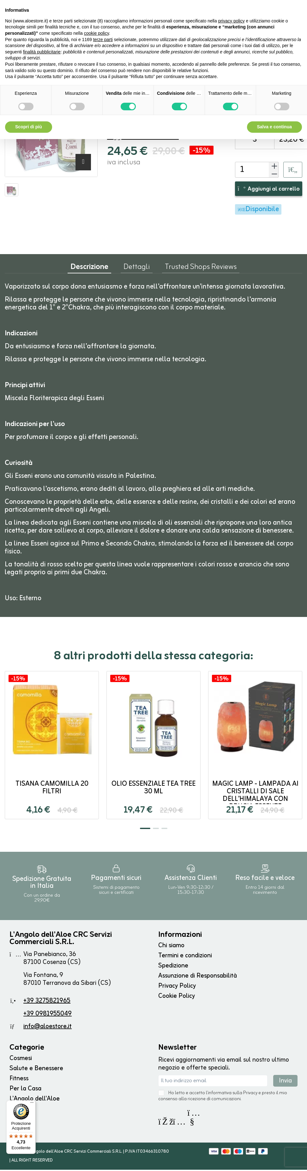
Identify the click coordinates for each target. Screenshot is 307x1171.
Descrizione (89, 270)
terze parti (103, 39)
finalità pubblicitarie (42, 51)
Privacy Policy (177, 987)
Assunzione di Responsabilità (197, 977)
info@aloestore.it (47, 1027)
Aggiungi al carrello (269, 190)
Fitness (18, 1080)
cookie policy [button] (96, 33)
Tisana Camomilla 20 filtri (51, 789)
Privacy (250, 1094)
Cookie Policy (176, 997)
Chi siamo (171, 947)
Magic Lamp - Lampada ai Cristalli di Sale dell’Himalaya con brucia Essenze (255, 796)
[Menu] (32, 1104)
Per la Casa (25, 1090)
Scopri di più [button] (28, 126)
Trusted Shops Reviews (201, 269)
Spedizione (173, 967)
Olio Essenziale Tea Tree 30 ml (153, 789)
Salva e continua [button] (274, 126)
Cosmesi (20, 1059)
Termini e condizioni (185, 957)
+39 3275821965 (46, 1002)
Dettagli (136, 269)
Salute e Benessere (36, 1069)
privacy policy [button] (231, 20)
